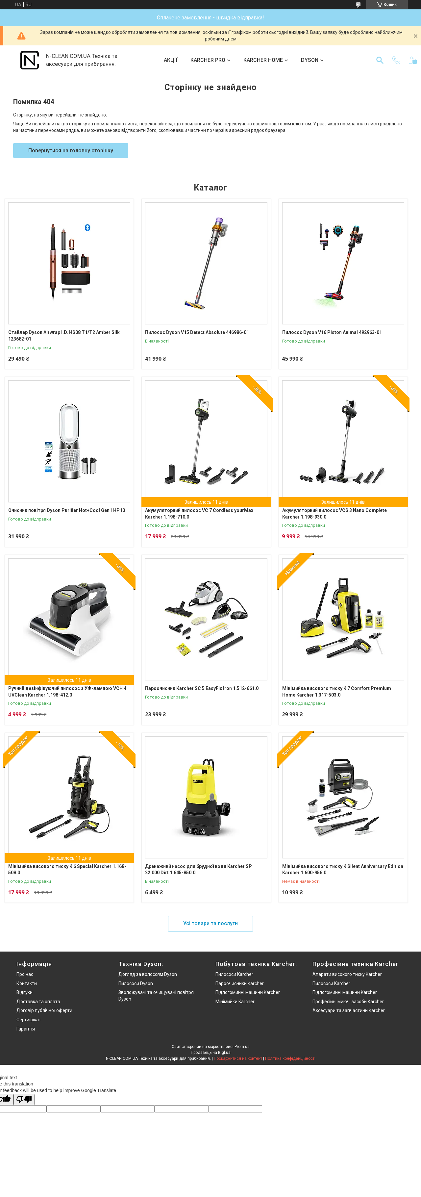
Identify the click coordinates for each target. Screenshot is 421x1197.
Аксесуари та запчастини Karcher (348, 1010)
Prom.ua (242, 1046)
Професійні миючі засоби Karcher (348, 1001)
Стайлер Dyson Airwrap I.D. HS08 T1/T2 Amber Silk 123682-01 (64, 336)
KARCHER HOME (263, 60)
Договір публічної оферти (44, 1010)
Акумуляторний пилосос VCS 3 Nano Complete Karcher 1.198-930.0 (334, 514)
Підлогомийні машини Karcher (247, 992)
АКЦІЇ (170, 60)
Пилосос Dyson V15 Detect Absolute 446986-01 (197, 332)
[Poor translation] (24, 1100)
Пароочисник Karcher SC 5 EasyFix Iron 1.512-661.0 (202, 688)
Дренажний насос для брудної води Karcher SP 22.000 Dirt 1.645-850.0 (198, 870)
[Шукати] (379, 60)
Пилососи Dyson (135, 983)
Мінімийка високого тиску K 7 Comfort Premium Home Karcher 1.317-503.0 (336, 692)
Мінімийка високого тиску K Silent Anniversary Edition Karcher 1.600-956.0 (342, 870)
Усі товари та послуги (210, 923)
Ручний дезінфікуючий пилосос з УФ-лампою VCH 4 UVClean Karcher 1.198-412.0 (67, 692)
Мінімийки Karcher (235, 1001)
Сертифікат (28, 1019)
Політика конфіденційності (290, 1058)
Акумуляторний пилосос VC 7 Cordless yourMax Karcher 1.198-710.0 (199, 514)
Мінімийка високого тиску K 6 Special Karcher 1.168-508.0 (67, 870)
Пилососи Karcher (234, 974)
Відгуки (24, 992)
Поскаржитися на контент (238, 1058)
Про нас (24, 974)
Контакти (26, 983)
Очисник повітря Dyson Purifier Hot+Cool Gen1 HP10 (66, 510)
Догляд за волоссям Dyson (147, 974)
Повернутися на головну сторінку (70, 150)
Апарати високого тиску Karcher (347, 974)
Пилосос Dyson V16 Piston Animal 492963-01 (332, 332)
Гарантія (25, 1028)
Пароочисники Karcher (239, 983)
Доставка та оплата (38, 1001)
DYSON (309, 60)
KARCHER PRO (207, 60)
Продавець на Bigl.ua (211, 1052)
